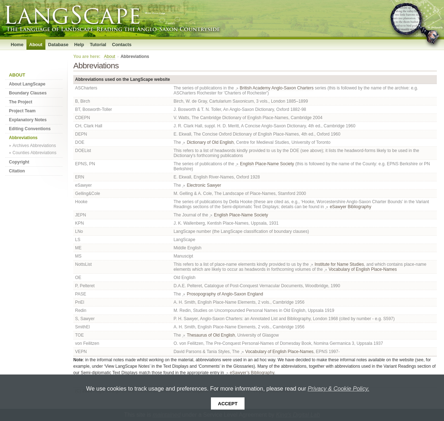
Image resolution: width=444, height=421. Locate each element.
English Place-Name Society (267, 163)
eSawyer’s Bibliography (252, 372)
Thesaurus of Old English (211, 335)
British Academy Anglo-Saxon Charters (277, 87)
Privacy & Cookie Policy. (338, 389)
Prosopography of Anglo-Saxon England (225, 294)
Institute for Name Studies (339, 264)
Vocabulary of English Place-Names (363, 269)
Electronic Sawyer (204, 185)
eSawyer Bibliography (350, 206)
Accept (228, 403)
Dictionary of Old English (210, 142)
